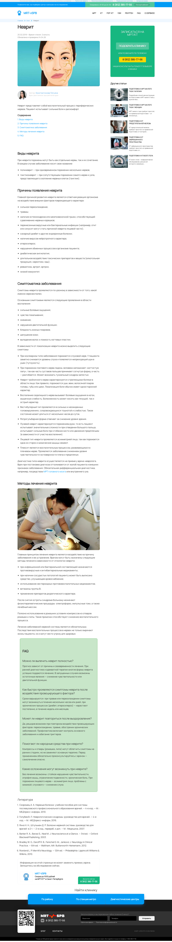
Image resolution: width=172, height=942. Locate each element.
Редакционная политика (124, 1)
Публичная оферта (81, 1)
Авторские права (142, 1)
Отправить (146, 920)
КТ (101, 13)
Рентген (129, 13)
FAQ (139, 13)
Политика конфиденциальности (102, 1)
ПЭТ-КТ (110, 13)
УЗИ (119, 13)
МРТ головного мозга (55, 472)
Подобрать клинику (132, 46)
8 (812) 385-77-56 (122, 4)
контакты (57, 932)
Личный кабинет (142, 5)
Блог (43, 932)
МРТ (94, 13)
